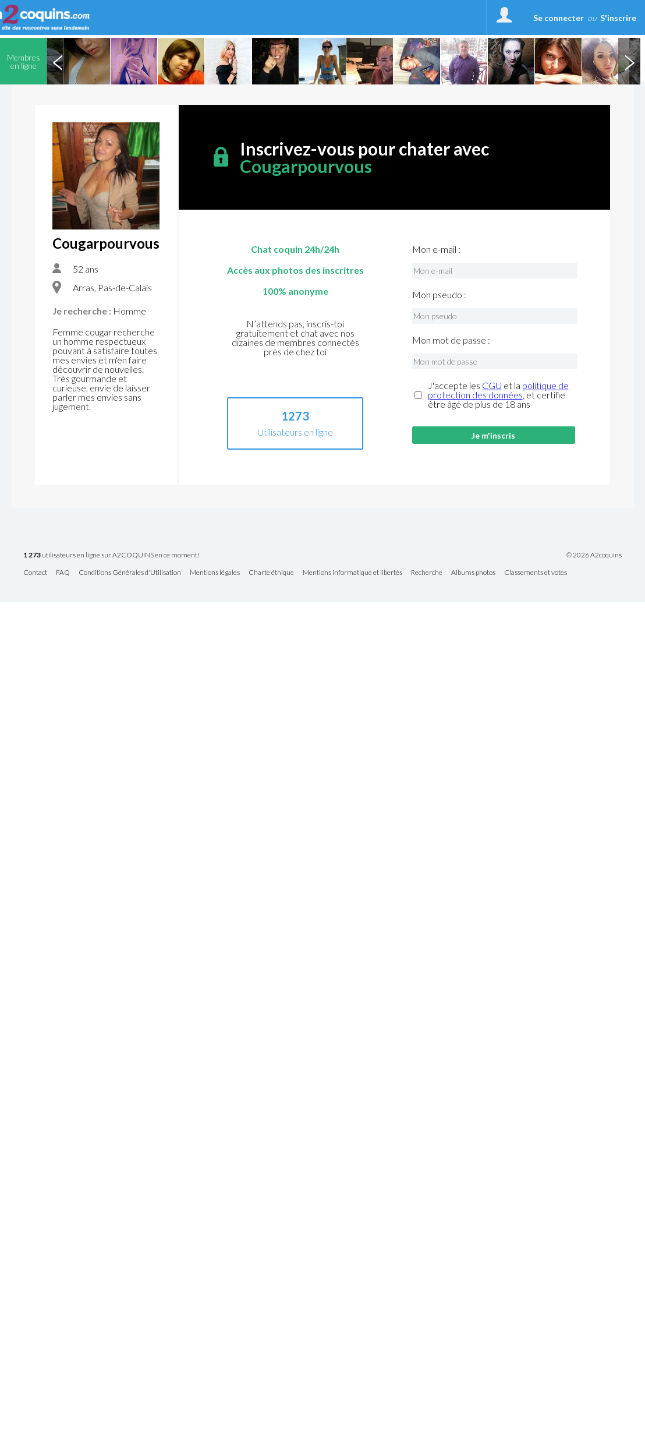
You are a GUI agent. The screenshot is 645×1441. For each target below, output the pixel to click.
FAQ (63, 573)
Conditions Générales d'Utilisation (130, 573)
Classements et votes (535, 573)
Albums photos (473, 573)
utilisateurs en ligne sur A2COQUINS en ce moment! (111, 555)
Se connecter (558, 18)
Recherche (426, 573)
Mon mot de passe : (451, 340)
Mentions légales (215, 573)
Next (629, 61)
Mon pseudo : (439, 294)
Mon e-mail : (436, 249)
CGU (492, 385)
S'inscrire (618, 18)
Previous (58, 61)
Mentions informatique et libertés (352, 573)
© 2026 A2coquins (594, 555)
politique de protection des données (498, 390)
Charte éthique (271, 573)
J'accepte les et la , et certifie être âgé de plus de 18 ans (498, 395)
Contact (35, 573)
